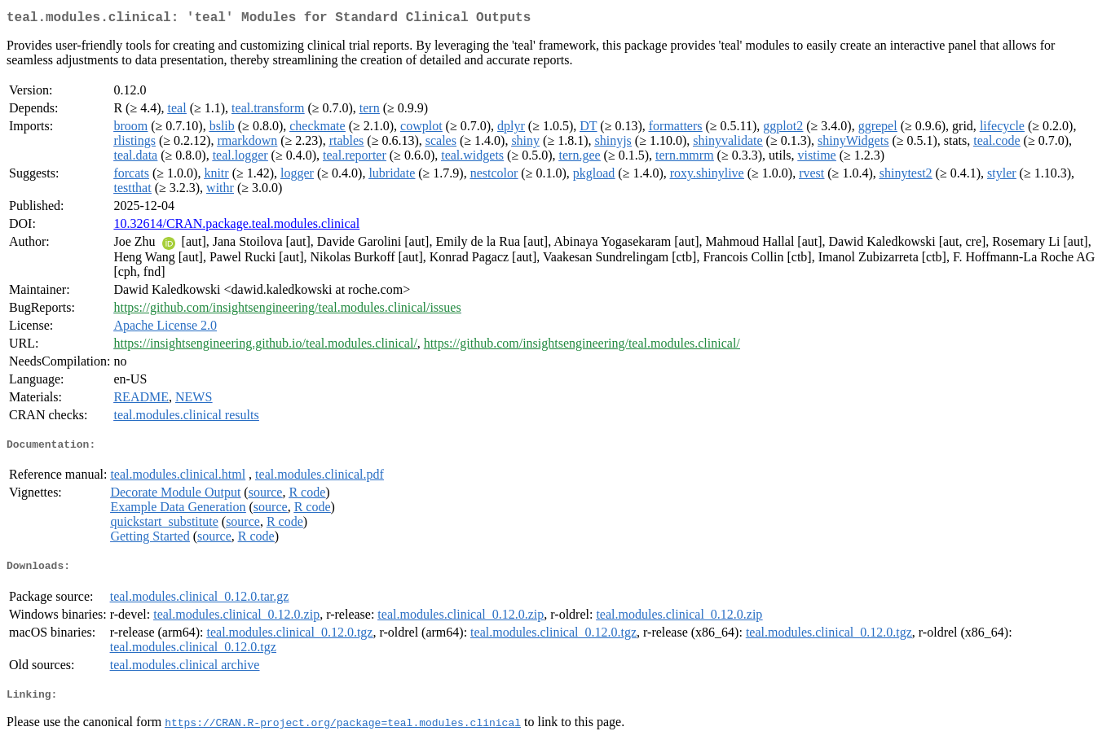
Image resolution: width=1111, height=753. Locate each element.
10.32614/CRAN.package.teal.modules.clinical (236, 227)
